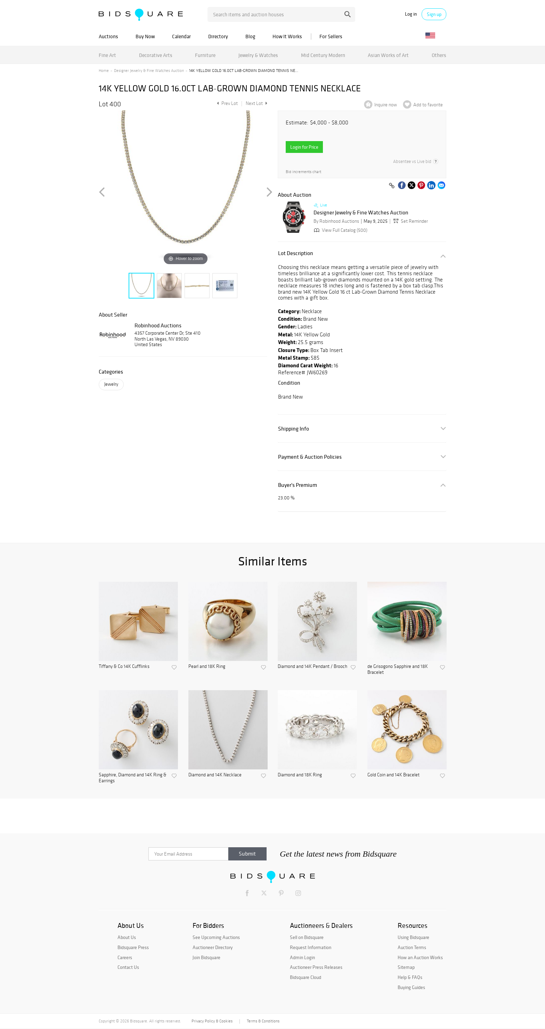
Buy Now (145, 36)
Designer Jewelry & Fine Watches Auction (149, 70)
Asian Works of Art (388, 55)
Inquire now (385, 105)
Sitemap (406, 967)
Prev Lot (226, 103)
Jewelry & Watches (258, 55)
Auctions (108, 36)
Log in (411, 14)
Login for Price (304, 147)
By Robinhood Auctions (336, 221)
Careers (124, 957)
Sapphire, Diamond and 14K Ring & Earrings (132, 778)
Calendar (181, 36)
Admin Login (302, 957)
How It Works (287, 36)
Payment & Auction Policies (310, 457)
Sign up (434, 14)
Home (104, 70)
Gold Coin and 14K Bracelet (393, 775)
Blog (250, 36)
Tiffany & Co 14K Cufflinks (124, 666)
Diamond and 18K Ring (300, 775)
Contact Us (128, 967)
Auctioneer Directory (213, 947)
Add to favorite (428, 105)
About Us (126, 937)
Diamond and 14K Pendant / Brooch (312, 666)
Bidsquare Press (133, 947)
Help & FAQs (410, 977)
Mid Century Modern (323, 55)
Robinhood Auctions (158, 325)
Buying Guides (411, 987)
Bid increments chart (303, 172)
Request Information (310, 947)
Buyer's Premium (297, 485)
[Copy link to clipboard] (392, 186)
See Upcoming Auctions (216, 937)
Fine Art (107, 55)
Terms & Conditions (263, 1021)
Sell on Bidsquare (307, 937)
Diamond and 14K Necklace (215, 775)
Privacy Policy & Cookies (212, 1021)
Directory (218, 36)
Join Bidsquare (206, 957)
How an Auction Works (420, 957)
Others (439, 55)
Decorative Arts (155, 55)
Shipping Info (293, 428)
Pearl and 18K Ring (206, 666)
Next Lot (256, 103)
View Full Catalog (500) (339, 230)
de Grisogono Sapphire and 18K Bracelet (397, 669)
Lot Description (295, 253)
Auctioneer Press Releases (316, 967)
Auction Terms (412, 947)
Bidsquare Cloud (305, 977)
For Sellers (330, 36)
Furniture (205, 55)
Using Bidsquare (413, 937)
